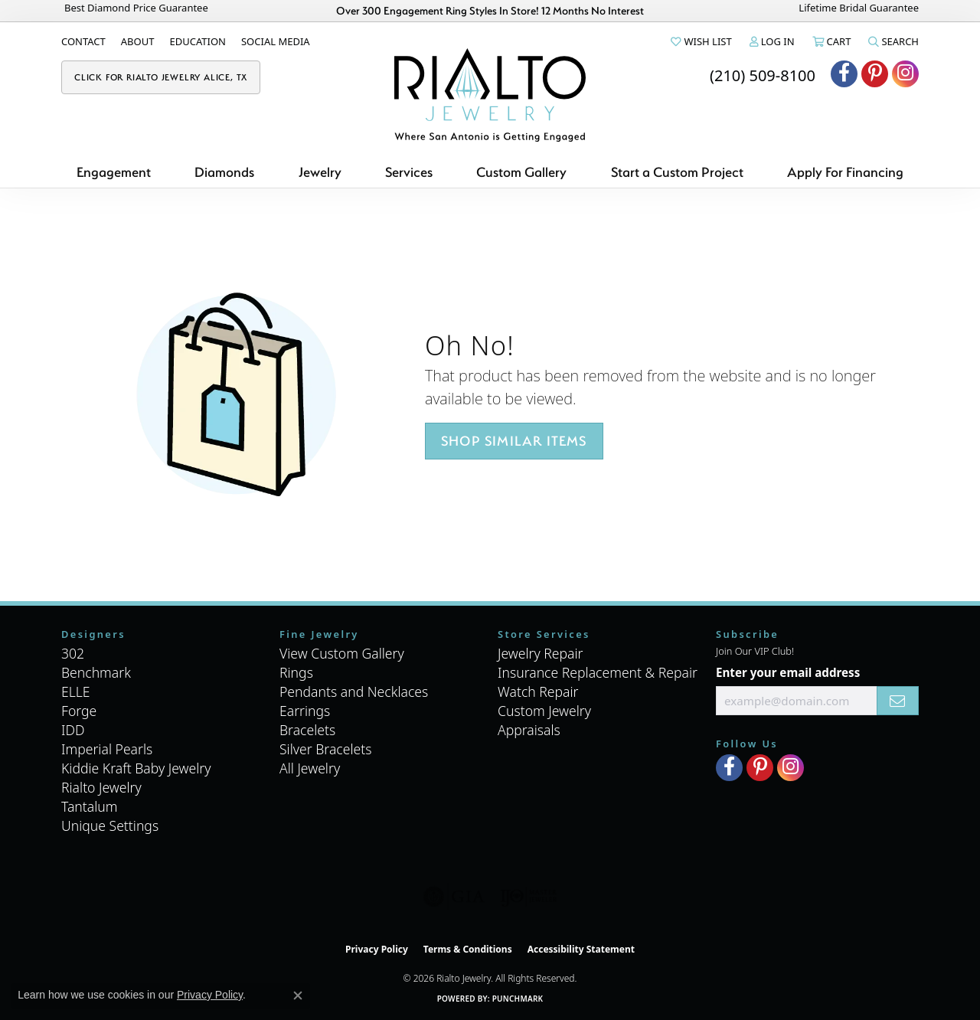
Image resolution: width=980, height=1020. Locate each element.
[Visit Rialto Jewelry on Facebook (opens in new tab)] (844, 73)
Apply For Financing (845, 172)
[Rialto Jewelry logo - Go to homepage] (490, 95)
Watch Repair (538, 691)
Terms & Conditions (467, 949)
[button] (699, 41)
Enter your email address (788, 672)
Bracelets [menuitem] (307, 730)
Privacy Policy (376, 949)
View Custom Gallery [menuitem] (341, 653)
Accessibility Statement (581, 949)
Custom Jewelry (544, 710)
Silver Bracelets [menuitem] (325, 749)
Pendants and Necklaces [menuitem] (353, 691)
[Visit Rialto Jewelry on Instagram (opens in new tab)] (905, 73)
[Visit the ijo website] (528, 897)
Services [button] (409, 172)
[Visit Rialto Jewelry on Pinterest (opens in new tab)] (874, 73)
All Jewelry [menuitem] (309, 768)
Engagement (114, 172)
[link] (83, 41)
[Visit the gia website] (454, 897)
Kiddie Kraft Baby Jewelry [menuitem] (136, 768)
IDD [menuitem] (73, 730)
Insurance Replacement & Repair (597, 672)
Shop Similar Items (514, 441)
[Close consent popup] (297, 995)
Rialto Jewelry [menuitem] (101, 787)
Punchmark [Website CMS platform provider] (518, 998)
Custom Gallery (521, 172)
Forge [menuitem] (78, 710)
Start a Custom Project (677, 172)
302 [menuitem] (72, 653)
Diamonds (224, 172)
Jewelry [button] (320, 172)
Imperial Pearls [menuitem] (106, 749)
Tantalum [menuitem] (89, 806)
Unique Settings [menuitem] (109, 825)
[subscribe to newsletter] (898, 700)
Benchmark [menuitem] (96, 672)
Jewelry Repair (540, 653)
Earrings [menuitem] (304, 710)
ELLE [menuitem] (75, 691)
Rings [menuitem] (296, 672)
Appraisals (529, 730)
